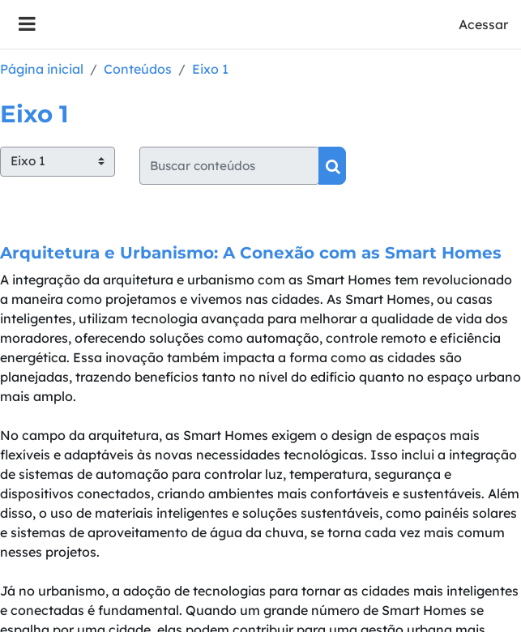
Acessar (483, 24)
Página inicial (41, 69)
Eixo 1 (210, 69)
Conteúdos (138, 69)
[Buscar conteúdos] (229, 166)
